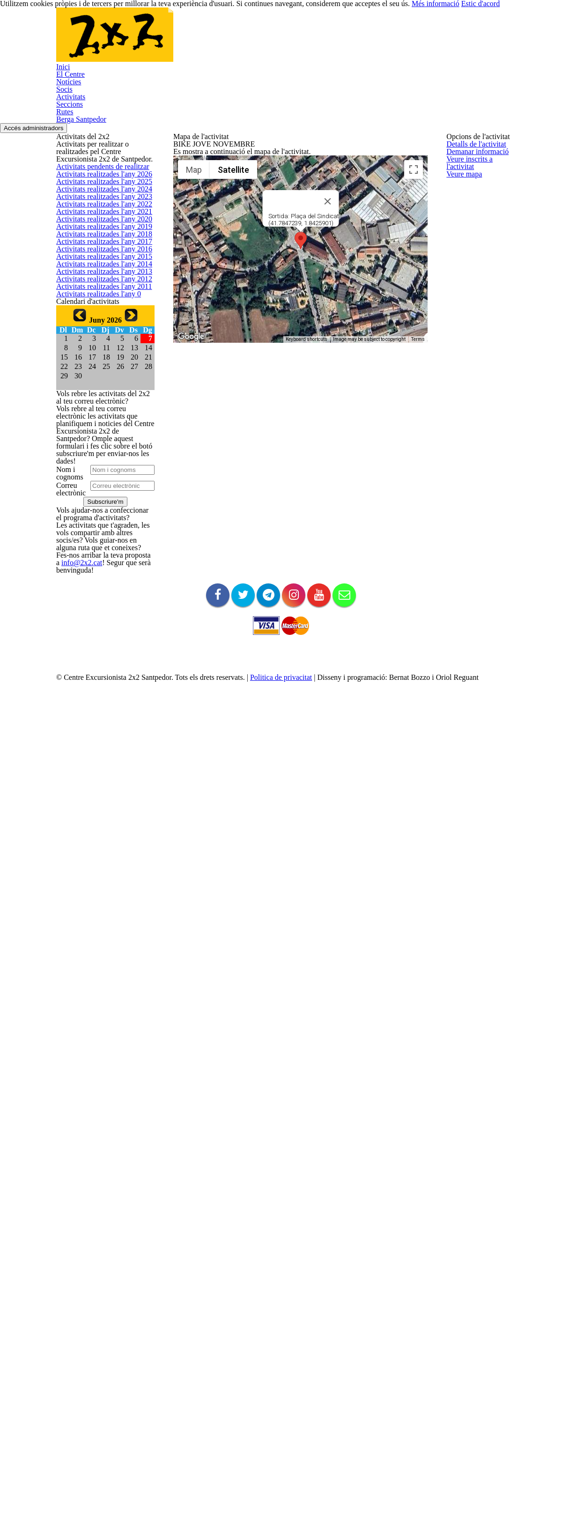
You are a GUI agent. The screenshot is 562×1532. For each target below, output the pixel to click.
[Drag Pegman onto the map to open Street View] (405, 386)
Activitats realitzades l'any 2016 (99, 477)
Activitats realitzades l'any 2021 (99, 365)
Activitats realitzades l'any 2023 (99, 321)
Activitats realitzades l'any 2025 (99, 276)
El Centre (178, 40)
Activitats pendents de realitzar (99, 231)
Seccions (355, 40)
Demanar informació (201, 191)
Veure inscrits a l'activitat (207, 213)
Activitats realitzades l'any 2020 (99, 388)
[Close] (323, 266)
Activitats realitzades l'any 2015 (99, 499)
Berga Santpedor (454, 40)
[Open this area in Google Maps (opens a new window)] (191, 401)
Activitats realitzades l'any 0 (94, 611)
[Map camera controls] (405, 353)
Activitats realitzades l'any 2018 (99, 432)
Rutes (397, 40)
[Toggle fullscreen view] (405, 234)
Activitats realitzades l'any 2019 (99, 410)
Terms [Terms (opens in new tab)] (409, 403)
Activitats (307, 40)
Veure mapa (190, 236)
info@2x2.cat (73, 1243)
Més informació (454, 1509)
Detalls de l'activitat (200, 169)
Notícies (225, 40)
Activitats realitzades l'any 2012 (99, 566)
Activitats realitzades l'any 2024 (99, 298)
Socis (265, 40)
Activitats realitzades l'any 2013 (99, 544)
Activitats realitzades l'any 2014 (99, 522)
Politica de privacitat (299, 1480)
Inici (137, 40)
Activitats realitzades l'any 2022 (99, 343)
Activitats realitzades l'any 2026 (99, 254)
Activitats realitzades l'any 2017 (99, 455)
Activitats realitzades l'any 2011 (99, 589)
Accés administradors (526, 94)
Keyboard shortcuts (298, 403)
